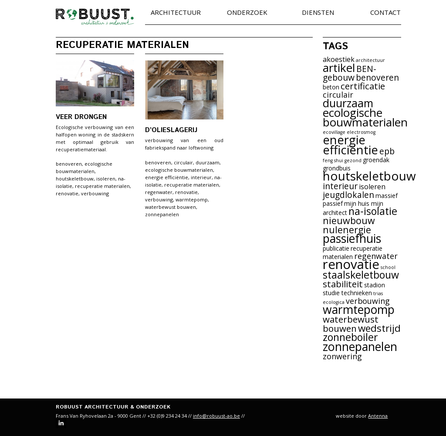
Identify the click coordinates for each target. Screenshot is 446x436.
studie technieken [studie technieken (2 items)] (347, 293)
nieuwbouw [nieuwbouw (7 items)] (349, 220)
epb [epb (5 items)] (387, 151)
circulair (183, 162)
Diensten (318, 13)
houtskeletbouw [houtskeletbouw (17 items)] (369, 175)
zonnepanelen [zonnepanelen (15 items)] (360, 346)
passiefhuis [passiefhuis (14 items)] (352, 238)
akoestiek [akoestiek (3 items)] (339, 59)
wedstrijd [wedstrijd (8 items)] (379, 328)
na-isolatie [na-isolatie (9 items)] (372, 211)
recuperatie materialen (102, 186)
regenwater (158, 192)
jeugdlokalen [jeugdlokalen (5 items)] (348, 195)
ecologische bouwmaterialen (179, 170)
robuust (95, 17)
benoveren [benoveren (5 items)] (377, 77)
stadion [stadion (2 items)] (374, 285)
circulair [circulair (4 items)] (338, 94)
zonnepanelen (162, 214)
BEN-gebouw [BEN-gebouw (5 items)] (349, 73)
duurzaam (208, 162)
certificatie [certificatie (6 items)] (363, 86)
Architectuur (176, 13)
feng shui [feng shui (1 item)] (333, 160)
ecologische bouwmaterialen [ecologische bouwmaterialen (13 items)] (365, 117)
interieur (201, 177)
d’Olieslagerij (171, 130)
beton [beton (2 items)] (331, 87)
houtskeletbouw (75, 178)
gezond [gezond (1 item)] (353, 160)
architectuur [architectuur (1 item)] (370, 60)
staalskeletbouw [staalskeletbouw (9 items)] (361, 275)
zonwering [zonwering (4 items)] (342, 356)
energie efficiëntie (166, 177)
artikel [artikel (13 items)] (339, 67)
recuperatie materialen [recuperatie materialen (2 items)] (352, 252)
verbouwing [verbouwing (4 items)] (368, 301)
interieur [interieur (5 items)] (340, 186)
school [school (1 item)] (388, 267)
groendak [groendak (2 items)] (376, 160)
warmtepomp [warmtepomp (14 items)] (359, 309)
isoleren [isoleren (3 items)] (372, 186)
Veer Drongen (81, 117)
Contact (385, 13)
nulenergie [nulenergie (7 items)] (347, 229)
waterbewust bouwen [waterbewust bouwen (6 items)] (350, 323)
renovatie (67, 193)
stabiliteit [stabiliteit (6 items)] (343, 284)
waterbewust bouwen (170, 207)
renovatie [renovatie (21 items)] (351, 264)
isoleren (105, 178)
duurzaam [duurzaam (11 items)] (348, 103)
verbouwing (95, 193)
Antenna (378, 415)
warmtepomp (192, 199)
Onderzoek (247, 13)
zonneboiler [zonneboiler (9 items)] (350, 337)
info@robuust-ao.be (216, 415)
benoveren (69, 163)
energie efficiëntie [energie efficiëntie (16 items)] (350, 145)
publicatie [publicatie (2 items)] (336, 248)
